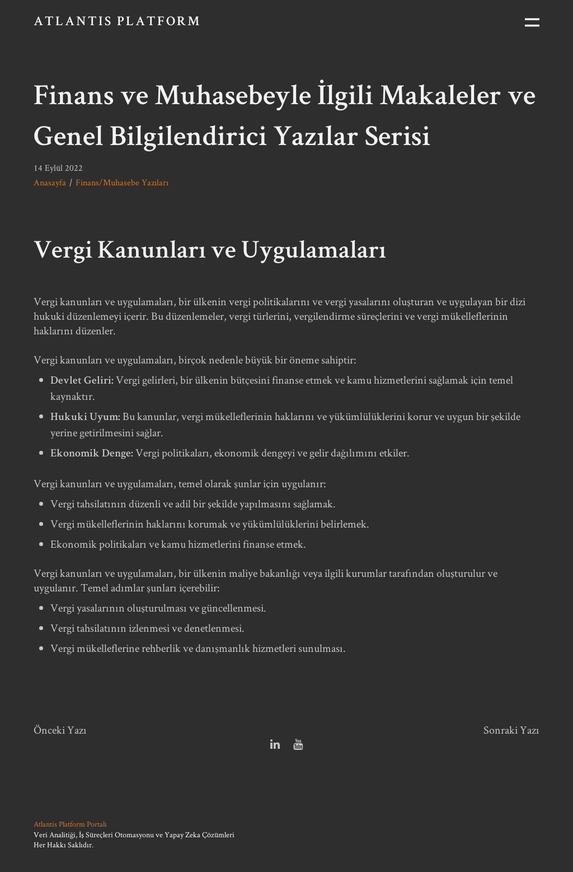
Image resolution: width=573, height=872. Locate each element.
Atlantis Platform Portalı (70, 824)
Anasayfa (50, 182)
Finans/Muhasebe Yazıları (122, 182)
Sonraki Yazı (511, 729)
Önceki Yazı (60, 729)
